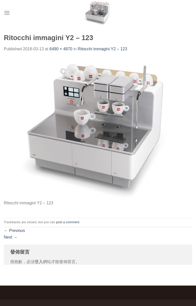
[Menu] (7, 12)
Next (10, 237)
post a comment (67, 222)
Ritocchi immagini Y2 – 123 (102, 49)
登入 (39, 262)
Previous (14, 230)
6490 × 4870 (61, 49)
